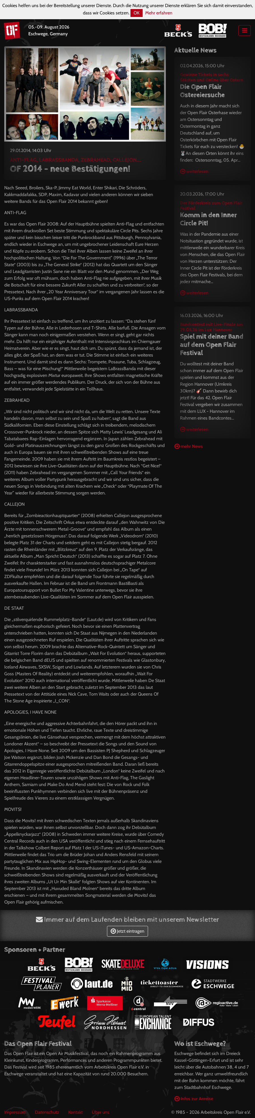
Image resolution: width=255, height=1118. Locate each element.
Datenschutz (47, 1112)
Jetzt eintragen (127, 931)
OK (137, 13)
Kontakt (75, 1112)
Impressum (15, 1112)
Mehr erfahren (158, 13)
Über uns (100, 1112)
